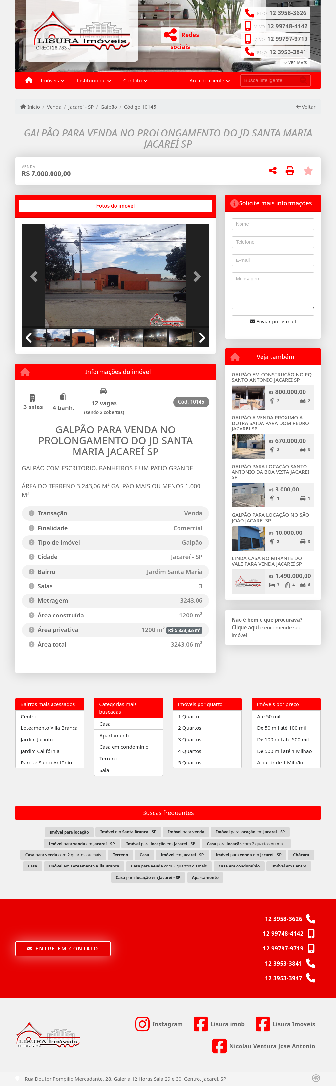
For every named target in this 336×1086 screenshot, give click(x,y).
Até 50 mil (268, 716)
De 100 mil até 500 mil (283, 739)
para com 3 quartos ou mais (169, 866)
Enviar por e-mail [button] (273, 321)
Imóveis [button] (50, 80)
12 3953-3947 (283, 978)
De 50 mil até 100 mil (281, 727)
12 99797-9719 (287, 39)
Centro (28, 716)
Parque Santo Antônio (46, 762)
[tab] (43, 206)
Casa (105, 724)
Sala (104, 770)
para (69, 832)
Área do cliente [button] (207, 80)
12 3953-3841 (287, 52)
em (128, 832)
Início (30, 106)
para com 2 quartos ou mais (246, 843)
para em (250, 832)
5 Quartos (189, 762)
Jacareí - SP (81, 106)
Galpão (108, 106)
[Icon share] (159, 1024)
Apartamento (115, 735)
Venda (54, 106)
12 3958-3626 (287, 13)
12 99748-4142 (287, 26)
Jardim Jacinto (37, 739)
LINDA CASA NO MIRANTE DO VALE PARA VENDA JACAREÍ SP (267, 561)
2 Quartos (189, 727)
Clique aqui (245, 627)
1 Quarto (188, 716)
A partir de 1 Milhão (280, 762)
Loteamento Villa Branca (49, 727)
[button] (36, 276)
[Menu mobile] (28, 81)
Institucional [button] (91, 80)
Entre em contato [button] (62, 948)
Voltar (306, 106)
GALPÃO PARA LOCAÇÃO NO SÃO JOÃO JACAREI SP (270, 518)
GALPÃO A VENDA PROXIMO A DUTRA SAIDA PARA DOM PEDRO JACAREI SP (270, 422)
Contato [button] (132, 80)
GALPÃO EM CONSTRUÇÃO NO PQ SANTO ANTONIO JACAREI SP (272, 377)
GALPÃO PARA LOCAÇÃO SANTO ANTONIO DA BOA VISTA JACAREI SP (270, 471)
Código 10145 (140, 106)
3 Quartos (189, 739)
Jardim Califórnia (40, 751)
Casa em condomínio (124, 746)
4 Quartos (189, 751)
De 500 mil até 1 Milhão (284, 751)
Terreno (108, 758)
